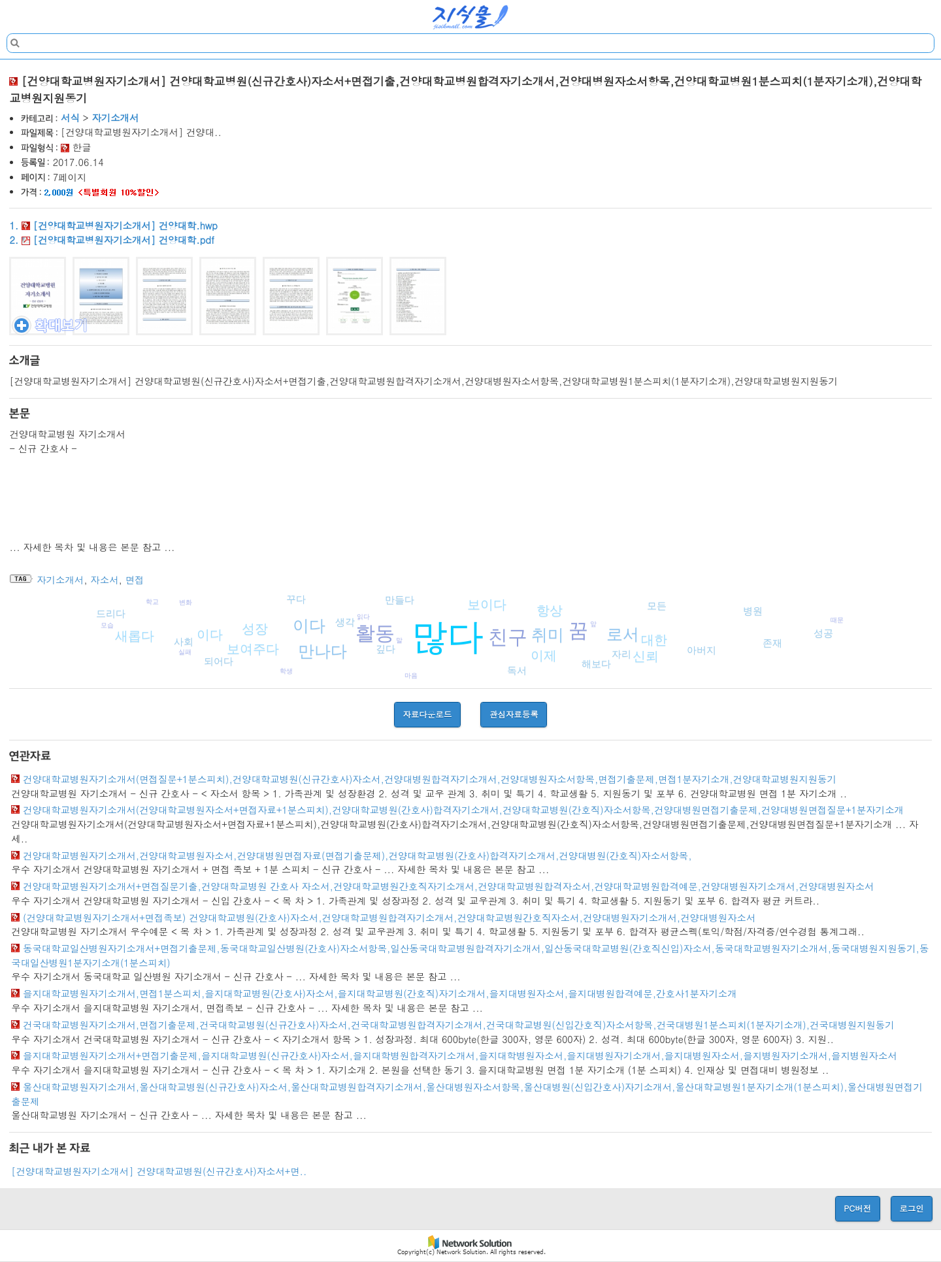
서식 (70, 117)
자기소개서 (115, 117)
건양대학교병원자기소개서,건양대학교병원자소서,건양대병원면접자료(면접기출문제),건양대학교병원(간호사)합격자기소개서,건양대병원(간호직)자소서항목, (357, 855)
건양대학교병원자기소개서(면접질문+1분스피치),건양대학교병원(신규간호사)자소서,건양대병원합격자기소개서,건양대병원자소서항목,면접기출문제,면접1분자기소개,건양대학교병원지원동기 (429, 779)
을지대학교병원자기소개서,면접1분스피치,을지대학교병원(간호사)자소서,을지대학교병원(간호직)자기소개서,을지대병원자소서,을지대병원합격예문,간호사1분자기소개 (379, 993)
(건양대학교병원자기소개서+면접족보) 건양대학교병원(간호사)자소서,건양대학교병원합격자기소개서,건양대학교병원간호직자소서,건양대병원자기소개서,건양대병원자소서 (389, 917)
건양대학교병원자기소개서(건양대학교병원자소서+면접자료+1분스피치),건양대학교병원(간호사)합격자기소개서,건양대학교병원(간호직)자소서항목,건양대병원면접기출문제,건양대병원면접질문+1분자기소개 (463, 809)
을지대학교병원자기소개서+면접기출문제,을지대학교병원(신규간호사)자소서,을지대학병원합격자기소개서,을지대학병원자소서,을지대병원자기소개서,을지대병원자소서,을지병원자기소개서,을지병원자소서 (460, 1055)
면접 (134, 579)
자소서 (104, 579)
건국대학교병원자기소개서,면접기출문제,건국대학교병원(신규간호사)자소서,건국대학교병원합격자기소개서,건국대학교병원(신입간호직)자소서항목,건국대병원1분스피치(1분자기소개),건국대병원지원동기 (459, 1024)
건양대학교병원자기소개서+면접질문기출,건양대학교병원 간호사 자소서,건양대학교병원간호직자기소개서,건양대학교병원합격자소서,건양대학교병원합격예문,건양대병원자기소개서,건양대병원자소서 (448, 886)
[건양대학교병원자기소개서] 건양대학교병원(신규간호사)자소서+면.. (158, 1171)
